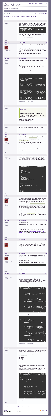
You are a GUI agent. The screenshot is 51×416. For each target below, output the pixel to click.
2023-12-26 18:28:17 (22, 134)
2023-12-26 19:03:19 (22, 154)
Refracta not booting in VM (28, 16)
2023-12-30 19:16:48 (22, 252)
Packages (45, 3)
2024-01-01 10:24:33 (22, 273)
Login (27, 11)
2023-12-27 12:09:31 (22, 239)
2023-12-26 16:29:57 (22, 58)
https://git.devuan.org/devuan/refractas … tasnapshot (29, 268)
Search (16, 11)
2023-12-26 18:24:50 (22, 125)
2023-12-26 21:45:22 (22, 195)
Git (39, 3)
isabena (6, 106)
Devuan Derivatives (13, 16)
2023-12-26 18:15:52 (22, 106)
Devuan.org (36, 3)
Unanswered (44, 13)
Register (21, 11)
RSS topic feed (44, 409)
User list (11, 11)
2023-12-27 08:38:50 (22, 219)
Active (40, 13)
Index (5, 11)
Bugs (42, 3)
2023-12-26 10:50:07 (22, 42)
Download (31, 3)
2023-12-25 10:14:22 (22, 20)
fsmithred (7, 42)
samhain (7, 20)
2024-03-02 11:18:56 (22, 347)
